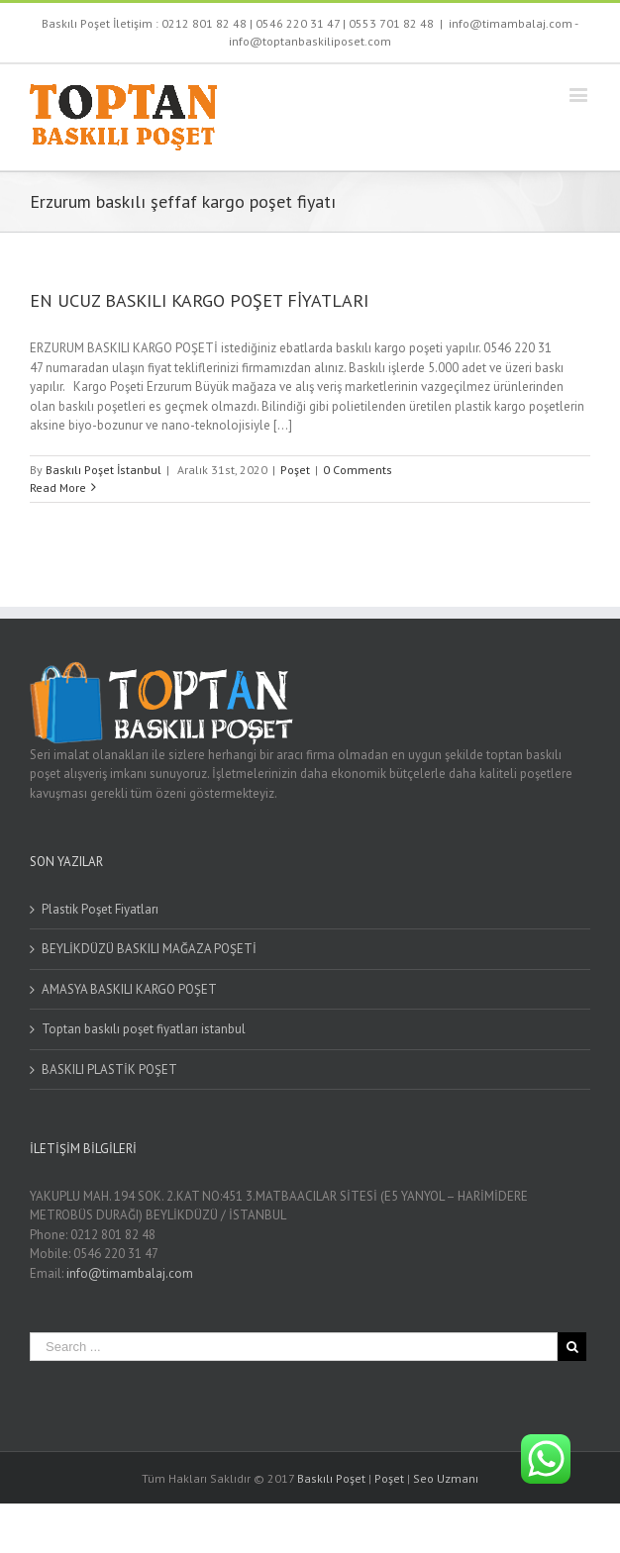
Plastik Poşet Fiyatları (100, 909)
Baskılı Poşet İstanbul (103, 469)
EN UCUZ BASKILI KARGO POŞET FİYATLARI (199, 300)
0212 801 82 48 (204, 23)
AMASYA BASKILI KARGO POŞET (129, 989)
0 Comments (357, 469)
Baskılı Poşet (331, 1478)
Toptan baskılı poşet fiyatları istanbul (144, 1028)
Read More (58, 487)
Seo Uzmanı (445, 1478)
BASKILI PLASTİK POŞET (109, 1069)
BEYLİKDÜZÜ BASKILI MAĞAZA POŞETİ (149, 948)
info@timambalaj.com (129, 1273)
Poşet (295, 469)
